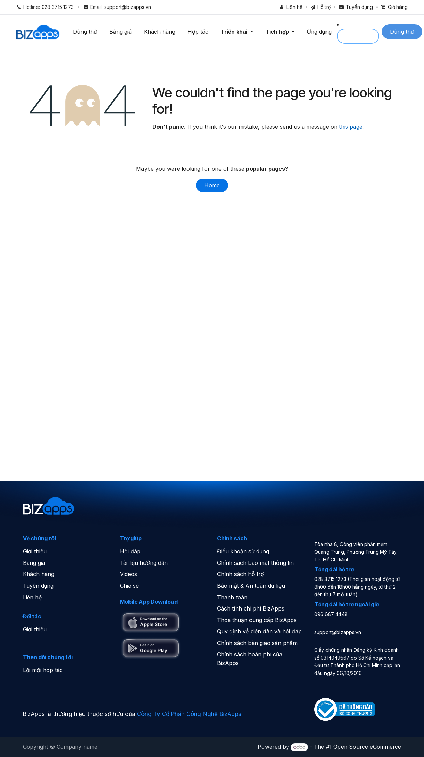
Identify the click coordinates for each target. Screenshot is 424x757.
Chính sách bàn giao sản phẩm (257, 642)
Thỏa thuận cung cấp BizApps (257, 620)
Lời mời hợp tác (43, 670)
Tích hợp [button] (279, 31)
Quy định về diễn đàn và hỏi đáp (259, 631)
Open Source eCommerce (367, 746)
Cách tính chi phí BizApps (250, 608)
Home (212, 185)
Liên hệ (32, 597)
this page (350, 126)
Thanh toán (232, 597)
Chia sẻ (129, 585)
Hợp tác (199, 31)
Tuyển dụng (38, 585)
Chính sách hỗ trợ (240, 574)
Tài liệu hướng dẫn (144, 562)
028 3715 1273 (58, 7)
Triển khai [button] (236, 31)
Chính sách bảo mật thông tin (255, 562)
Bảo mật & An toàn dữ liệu (251, 585)
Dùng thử (87, 31)
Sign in (359, 36)
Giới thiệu (35, 551)
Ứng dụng (320, 31)
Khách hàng (161, 31)
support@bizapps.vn (127, 7)
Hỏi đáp (130, 551)
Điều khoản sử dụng (243, 551)
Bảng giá (122, 31)
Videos (128, 574)
